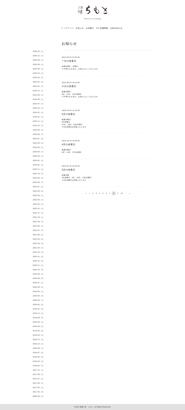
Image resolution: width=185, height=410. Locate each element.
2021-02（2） (38, 252)
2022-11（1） (38, 169)
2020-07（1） (38, 283)
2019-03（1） (38, 335)
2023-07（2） (38, 139)
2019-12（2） (38, 313)
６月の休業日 (69, 86)
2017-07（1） (38, 379)
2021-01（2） (38, 256)
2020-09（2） (38, 274)
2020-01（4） (38, 309)
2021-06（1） (38, 235)
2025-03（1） (38, 77)
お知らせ (80, 28)
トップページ (67, 28)
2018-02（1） (38, 366)
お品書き (90, 28)
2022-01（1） (38, 208)
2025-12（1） (38, 56)
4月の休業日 (68, 144)
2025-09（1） (38, 60)
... (126, 193)
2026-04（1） (38, 51)
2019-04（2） (38, 331)
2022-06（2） (38, 191)
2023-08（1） (38, 134)
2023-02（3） (38, 160)
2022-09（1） (38, 178)
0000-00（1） (38, 396)
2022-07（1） (38, 187)
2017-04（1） (38, 387)
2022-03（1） (38, 200)
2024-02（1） (38, 112)
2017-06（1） (38, 383)
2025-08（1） (38, 64)
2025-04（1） (38, 73)
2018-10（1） (38, 344)
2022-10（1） (38, 174)
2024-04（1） (38, 108)
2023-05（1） (38, 147)
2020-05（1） (38, 291)
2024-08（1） (38, 99)
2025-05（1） (38, 69)
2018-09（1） (38, 348)
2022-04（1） (38, 195)
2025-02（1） (38, 82)
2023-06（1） (38, 143)
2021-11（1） (38, 213)
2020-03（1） (38, 300)
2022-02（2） (38, 204)
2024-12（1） (38, 91)
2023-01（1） (38, 165)
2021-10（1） (38, 217)
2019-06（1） (38, 322)
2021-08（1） (38, 226)
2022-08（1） (38, 182)
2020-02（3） (38, 304)
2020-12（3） (38, 261)
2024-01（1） (38, 117)
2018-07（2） (38, 353)
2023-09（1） (38, 130)
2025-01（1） (38, 86)
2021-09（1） (38, 222)
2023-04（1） (38, 152)
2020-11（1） (38, 265)
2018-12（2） (38, 339)
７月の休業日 (69, 61)
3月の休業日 (68, 169)
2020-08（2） (38, 278)
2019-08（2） (38, 318)
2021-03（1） (38, 248)
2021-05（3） (38, 239)
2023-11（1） (38, 121)
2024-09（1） (38, 95)
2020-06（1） (38, 287)
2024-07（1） (38, 104)
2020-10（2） (38, 270)
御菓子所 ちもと (86, 407)
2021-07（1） (38, 230)
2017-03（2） (38, 392)
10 (122, 193)
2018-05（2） (38, 357)
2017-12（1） (38, 370)
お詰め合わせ (116, 28)
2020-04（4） (38, 296)
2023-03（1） (38, 156)
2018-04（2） (38, 361)
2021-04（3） (38, 243)
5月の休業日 (68, 114)
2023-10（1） (38, 125)
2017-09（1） (38, 374)
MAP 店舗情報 (102, 28)
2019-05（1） (38, 326)
